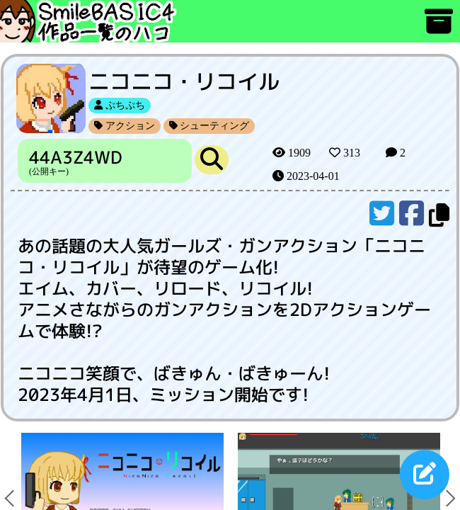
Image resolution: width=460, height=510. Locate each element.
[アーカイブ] (439, 28)
